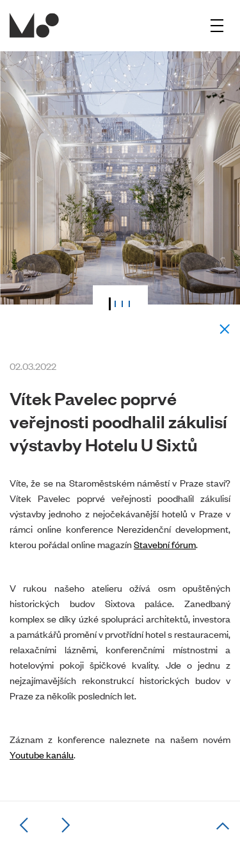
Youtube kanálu (42, 754)
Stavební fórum (165, 544)
